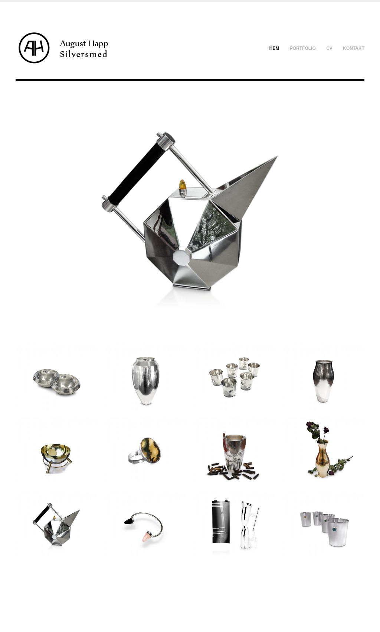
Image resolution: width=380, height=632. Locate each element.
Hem (274, 48)
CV (329, 48)
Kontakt (353, 48)
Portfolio (303, 48)
